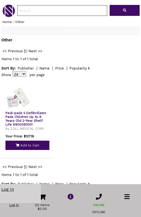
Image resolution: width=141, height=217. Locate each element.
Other (20, 22)
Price (59, 74)
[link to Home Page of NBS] (9, 15)
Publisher (25, 74)
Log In (7, 189)
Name (44, 74)
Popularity (78, 74)
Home (7, 22)
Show (6, 80)
